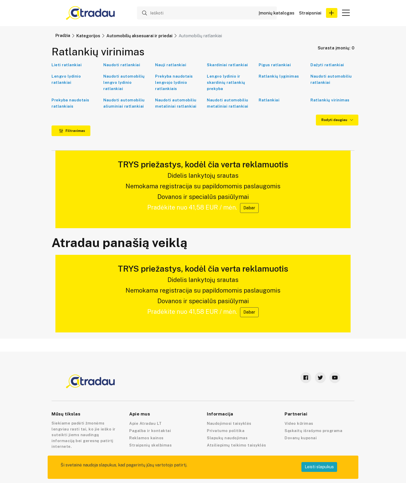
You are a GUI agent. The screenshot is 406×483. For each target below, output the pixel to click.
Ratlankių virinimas (330, 100)
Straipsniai (310, 13)
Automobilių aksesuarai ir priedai (139, 35)
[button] (331, 13)
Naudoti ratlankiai (121, 65)
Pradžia (62, 35)
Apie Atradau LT (145, 423)
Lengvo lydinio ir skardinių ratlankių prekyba (226, 82)
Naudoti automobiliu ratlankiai (331, 79)
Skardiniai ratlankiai (227, 65)
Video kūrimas (299, 423)
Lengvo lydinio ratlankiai (66, 79)
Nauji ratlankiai (170, 65)
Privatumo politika (225, 430)
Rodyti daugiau (337, 120)
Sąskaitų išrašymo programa (313, 430)
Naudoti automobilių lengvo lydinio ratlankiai (124, 82)
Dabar (249, 207)
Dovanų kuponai (301, 438)
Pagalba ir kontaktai (150, 430)
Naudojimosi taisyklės (229, 423)
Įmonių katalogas (276, 13)
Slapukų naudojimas (227, 438)
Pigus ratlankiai (275, 65)
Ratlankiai (269, 100)
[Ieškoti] (207, 12)
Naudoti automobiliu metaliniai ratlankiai (176, 103)
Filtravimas (72, 131)
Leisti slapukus (319, 466)
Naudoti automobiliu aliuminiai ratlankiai (124, 103)
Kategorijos (88, 35)
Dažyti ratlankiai (327, 65)
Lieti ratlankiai (67, 65)
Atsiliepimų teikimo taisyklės (236, 445)
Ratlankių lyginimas (279, 76)
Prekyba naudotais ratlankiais (70, 103)
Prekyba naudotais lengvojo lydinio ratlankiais (174, 82)
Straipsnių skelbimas (150, 445)
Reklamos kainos (146, 438)
